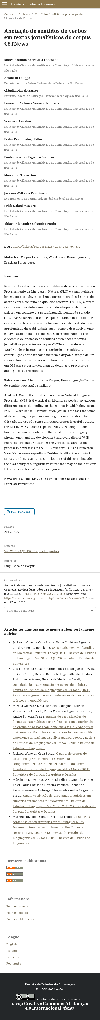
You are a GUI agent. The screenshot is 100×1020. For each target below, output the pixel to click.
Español (12, 951)
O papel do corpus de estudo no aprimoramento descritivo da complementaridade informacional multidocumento (50, 758)
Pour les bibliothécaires (21, 919)
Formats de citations (20, 611)
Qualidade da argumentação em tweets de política (49, 685)
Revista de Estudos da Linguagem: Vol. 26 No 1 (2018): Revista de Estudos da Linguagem (51, 838)
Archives (24, 14)
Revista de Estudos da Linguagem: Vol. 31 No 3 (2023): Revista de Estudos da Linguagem (54, 658)
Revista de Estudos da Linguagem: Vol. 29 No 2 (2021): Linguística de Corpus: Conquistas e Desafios (54, 806)
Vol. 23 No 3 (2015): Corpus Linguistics (59, 14)
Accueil (9, 14)
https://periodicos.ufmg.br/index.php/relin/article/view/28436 (44, 598)
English (11, 944)
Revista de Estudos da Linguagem (34, 4)
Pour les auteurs (17, 913)
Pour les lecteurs (17, 906)
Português (13, 963)
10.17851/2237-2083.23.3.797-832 (44, 594)
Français (12, 957)
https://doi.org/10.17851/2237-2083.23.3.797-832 (47, 246)
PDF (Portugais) (21, 511)
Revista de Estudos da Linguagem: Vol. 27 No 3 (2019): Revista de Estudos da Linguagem (54, 743)
